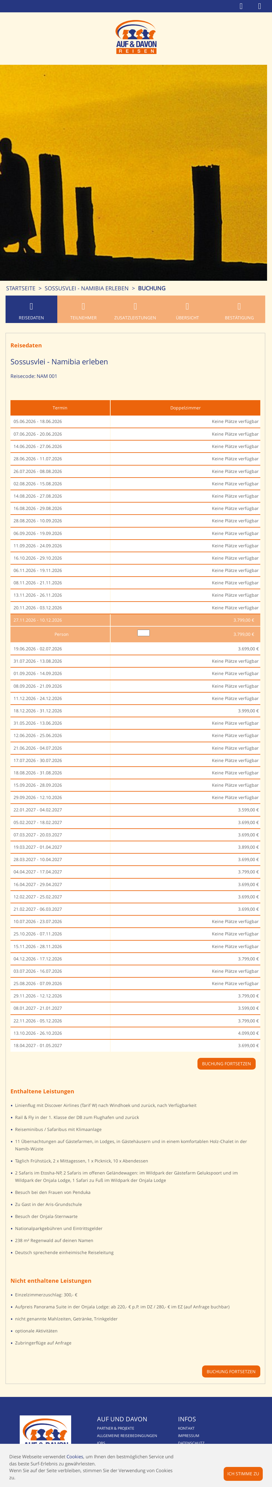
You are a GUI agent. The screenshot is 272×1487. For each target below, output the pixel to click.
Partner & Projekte (116, 1428)
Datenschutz (192, 1443)
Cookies (75, 1456)
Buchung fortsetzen (232, 1371)
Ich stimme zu (243, 1474)
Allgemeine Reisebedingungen (127, 1435)
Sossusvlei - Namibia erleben (87, 288)
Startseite (20, 288)
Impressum (189, 1435)
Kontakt (187, 1428)
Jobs (101, 1443)
